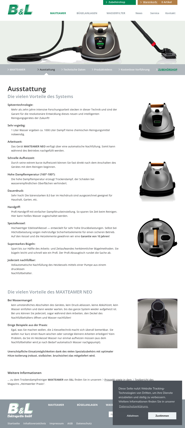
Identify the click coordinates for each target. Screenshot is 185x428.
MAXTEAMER (58, 13)
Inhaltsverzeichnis (34, 423)
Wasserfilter (116, 13)
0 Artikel (157, 2)
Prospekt (109, 379)
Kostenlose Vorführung (135, 69)
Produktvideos (103, 69)
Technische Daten (74, 69)
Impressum (57, 423)
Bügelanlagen (87, 13)
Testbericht (142, 379)
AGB (70, 423)
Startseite (14, 423)
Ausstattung (47, 69)
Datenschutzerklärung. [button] (133, 406)
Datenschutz (84, 423)
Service (154, 13)
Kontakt (170, 13)
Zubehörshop (117, 2)
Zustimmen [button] (162, 416)
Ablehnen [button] (133, 416)
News (138, 13)
